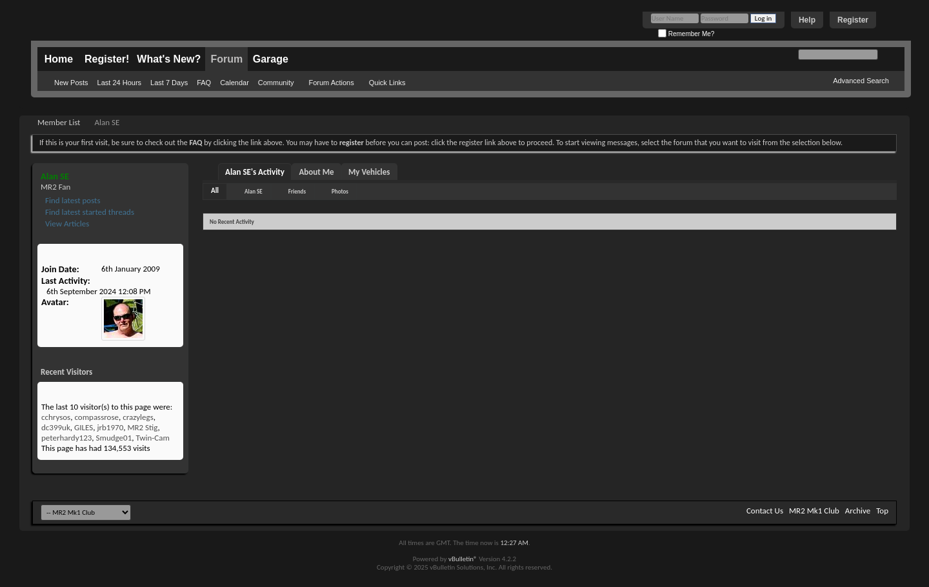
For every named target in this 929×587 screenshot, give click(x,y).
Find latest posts (72, 200)
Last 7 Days (169, 82)
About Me (316, 172)
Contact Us (764, 510)
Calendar (234, 82)
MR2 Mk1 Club (814, 510)
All (215, 190)
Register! (107, 59)
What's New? (169, 59)
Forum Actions (331, 82)
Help (807, 20)
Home (59, 59)
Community (276, 82)
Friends (297, 191)
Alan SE (254, 191)
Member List (58, 122)
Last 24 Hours (119, 82)
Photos (340, 191)
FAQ (204, 82)
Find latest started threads (88, 212)
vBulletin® (462, 559)
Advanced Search (861, 81)
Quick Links (387, 82)
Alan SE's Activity (255, 172)
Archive (857, 510)
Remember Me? (686, 33)
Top (882, 510)
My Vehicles (369, 172)
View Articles (66, 223)
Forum (226, 59)
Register (852, 20)
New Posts (71, 82)
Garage (270, 59)
